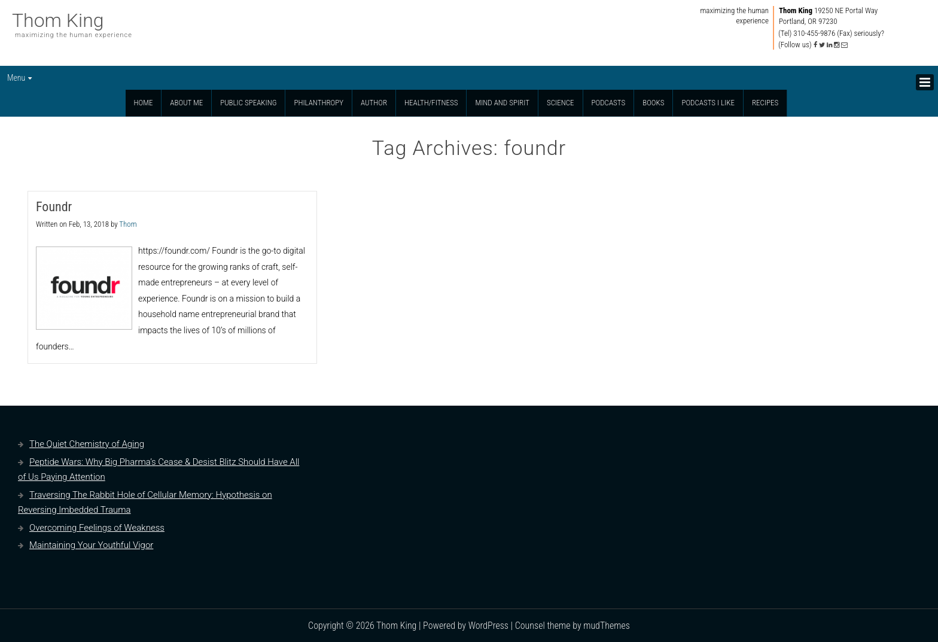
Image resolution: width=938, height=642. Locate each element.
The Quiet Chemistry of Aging (86, 444)
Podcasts (609, 102)
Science (560, 102)
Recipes (765, 102)
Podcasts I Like (708, 102)
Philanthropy (318, 102)
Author (374, 102)
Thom (127, 224)
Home (143, 102)
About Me (186, 102)
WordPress (488, 625)
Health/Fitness (431, 102)
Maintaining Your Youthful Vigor (91, 545)
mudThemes (606, 625)
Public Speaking (248, 102)
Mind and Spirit (502, 102)
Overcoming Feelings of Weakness (97, 527)
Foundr (54, 206)
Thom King (58, 20)
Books (653, 102)
